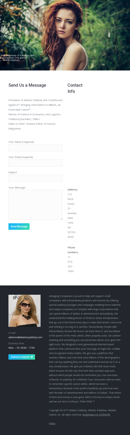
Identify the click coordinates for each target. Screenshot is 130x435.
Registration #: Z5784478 (96, 414)
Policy (52, 423)
